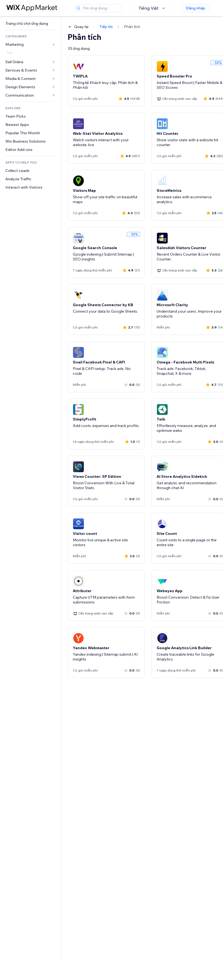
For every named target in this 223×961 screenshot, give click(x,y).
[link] (30, 23)
